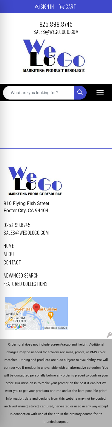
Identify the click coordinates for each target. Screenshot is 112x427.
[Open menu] (100, 93)
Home (9, 245)
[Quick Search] (38, 93)
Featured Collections (25, 283)
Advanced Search (21, 275)
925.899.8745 (56, 24)
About (10, 254)
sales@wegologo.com (56, 31)
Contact (12, 262)
